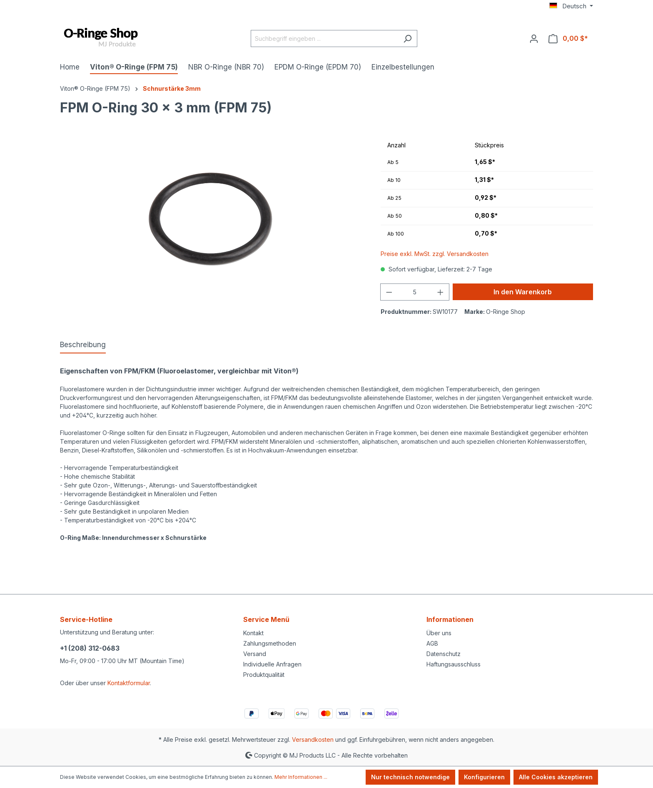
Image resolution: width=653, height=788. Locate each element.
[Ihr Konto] (533, 38)
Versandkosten (313, 739)
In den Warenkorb (522, 292)
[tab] (83, 345)
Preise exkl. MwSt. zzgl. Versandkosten (435, 253)
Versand (254, 653)
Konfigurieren (484, 777)
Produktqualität (263, 674)
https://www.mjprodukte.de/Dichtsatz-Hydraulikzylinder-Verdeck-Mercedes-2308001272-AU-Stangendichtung (211, 563)
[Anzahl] (415, 292)
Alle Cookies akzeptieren (556, 777)
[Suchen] (407, 38)
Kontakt (253, 632)
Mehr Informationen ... (300, 777)
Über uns (438, 632)
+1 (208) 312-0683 (90, 648)
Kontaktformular (128, 682)
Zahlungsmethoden (269, 643)
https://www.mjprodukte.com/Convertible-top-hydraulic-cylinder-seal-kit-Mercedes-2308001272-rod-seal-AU (210, 555)
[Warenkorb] (568, 38)
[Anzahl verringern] (389, 292)
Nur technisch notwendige (410, 777)
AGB (432, 643)
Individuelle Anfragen (272, 664)
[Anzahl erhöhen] (440, 292)
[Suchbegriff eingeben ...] (324, 38)
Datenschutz (443, 653)
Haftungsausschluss (453, 664)
